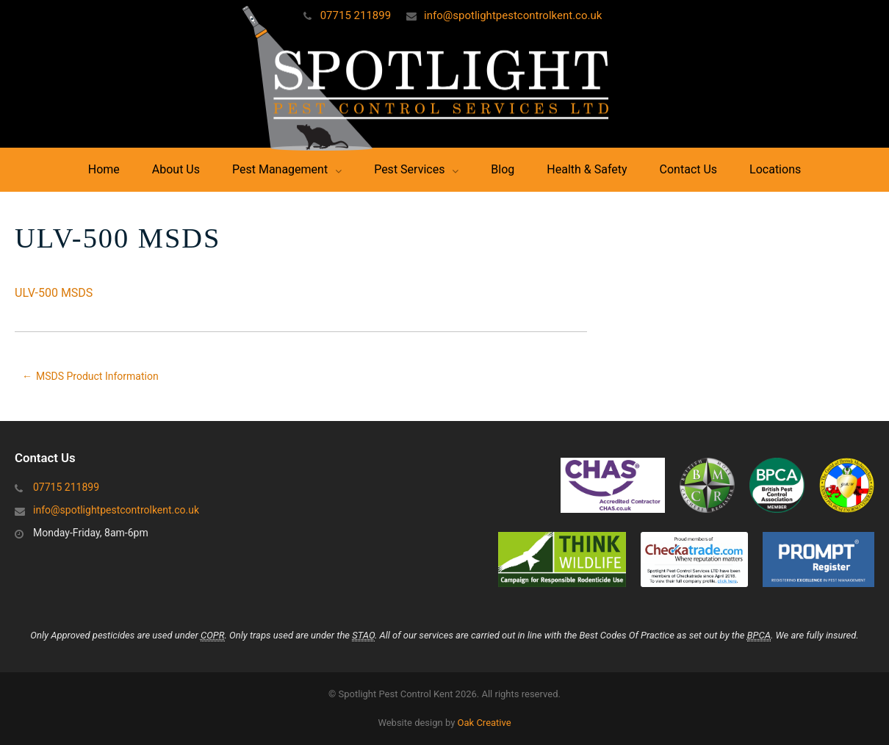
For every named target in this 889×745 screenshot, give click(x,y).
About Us (176, 169)
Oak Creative (484, 722)
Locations (775, 169)
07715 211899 (355, 15)
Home (104, 169)
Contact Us (689, 169)
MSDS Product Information (97, 376)
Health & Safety (587, 169)
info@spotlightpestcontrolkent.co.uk (513, 15)
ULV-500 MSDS (54, 293)
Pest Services (409, 169)
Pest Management (280, 169)
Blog (502, 169)
